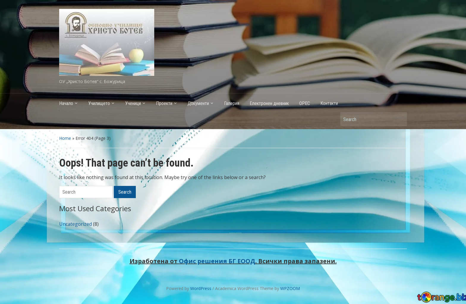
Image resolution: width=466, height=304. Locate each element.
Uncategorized (75, 224)
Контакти (329, 103)
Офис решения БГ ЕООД (217, 261)
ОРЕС (304, 103)
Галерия (231, 103)
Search (399, 119)
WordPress (200, 288)
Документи (198, 103)
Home (65, 138)
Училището (99, 103)
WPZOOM (290, 288)
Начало (66, 103)
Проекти (164, 103)
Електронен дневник (269, 103)
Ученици (133, 103)
